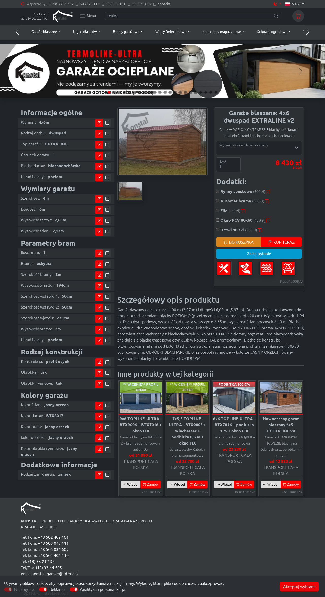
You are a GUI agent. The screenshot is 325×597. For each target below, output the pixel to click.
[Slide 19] (200, 92)
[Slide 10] (155, 92)
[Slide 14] (175, 92)
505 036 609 (141, 4)
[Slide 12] (165, 92)
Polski (293, 4)
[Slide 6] (134, 92)
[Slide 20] (205, 92)
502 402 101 (115, 4)
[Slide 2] (114, 92)
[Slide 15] (180, 92)
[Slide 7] (139, 92)
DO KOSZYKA (239, 242)
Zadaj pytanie (259, 253)
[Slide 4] (124, 92)
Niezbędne (24, 589)
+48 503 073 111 (53, 543)
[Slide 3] (119, 92)
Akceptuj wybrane (299, 586)
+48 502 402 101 (53, 537)
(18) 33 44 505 (49, 567)
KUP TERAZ (281, 242)
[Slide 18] (195, 92)
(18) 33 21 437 (41, 561)
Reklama (57, 589)
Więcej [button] (130, 484)
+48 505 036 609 (53, 549)
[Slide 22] (216, 92)
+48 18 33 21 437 (60, 4)
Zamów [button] (151, 484)
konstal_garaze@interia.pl (55, 573)
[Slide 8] (145, 92)
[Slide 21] (211, 92)
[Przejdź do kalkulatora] (99, 123)
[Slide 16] (185, 92)
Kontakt (163, 4)
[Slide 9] (150, 92)
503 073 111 (90, 4)
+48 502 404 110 (53, 555)
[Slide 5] (129, 92)
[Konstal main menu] (88, 16)
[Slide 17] (190, 92)
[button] (41, 31)
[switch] (43, 589)
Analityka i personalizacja (102, 589)
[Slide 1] (109, 92)
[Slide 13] (170, 92)
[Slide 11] (160, 92)
